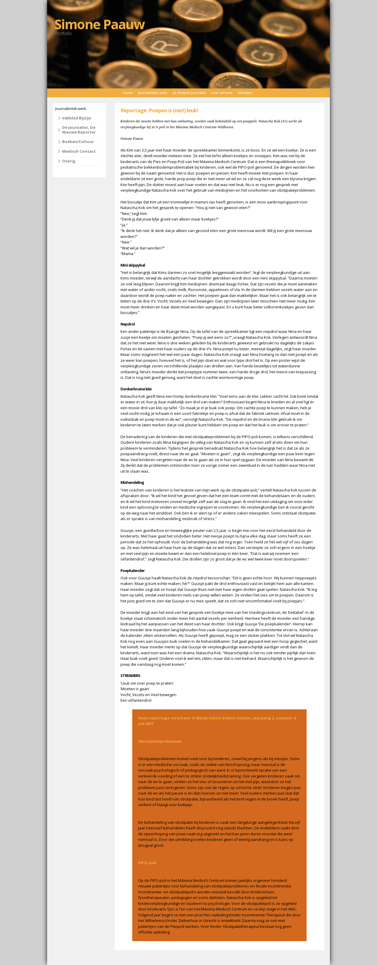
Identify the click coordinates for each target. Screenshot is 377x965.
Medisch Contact (79, 151)
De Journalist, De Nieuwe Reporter (79, 130)
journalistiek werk (152, 93)
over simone (221, 93)
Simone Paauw (99, 24)
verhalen (245, 93)
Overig (68, 161)
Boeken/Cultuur (78, 141)
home (128, 93)
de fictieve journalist (189, 93)
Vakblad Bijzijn (76, 118)
